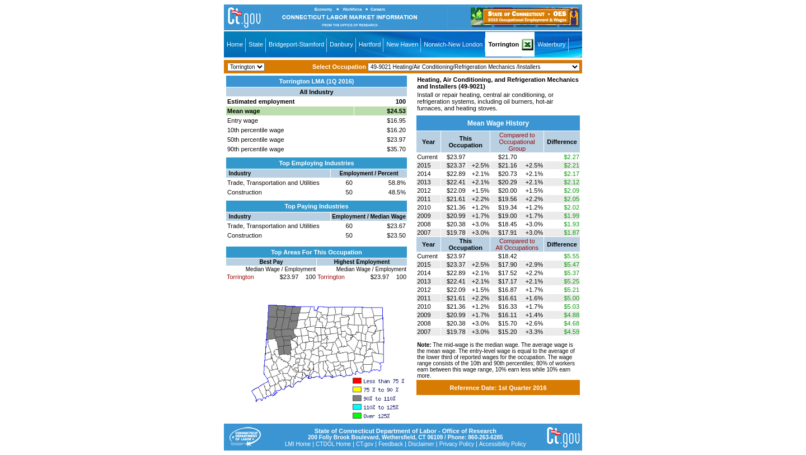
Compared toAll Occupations (517, 244)
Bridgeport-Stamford (296, 44)
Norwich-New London (453, 44)
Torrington (503, 44)
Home (235, 44)
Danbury (341, 44)
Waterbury (551, 44)
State (256, 44)
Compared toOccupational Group (517, 142)
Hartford (370, 44)
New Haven (402, 44)
